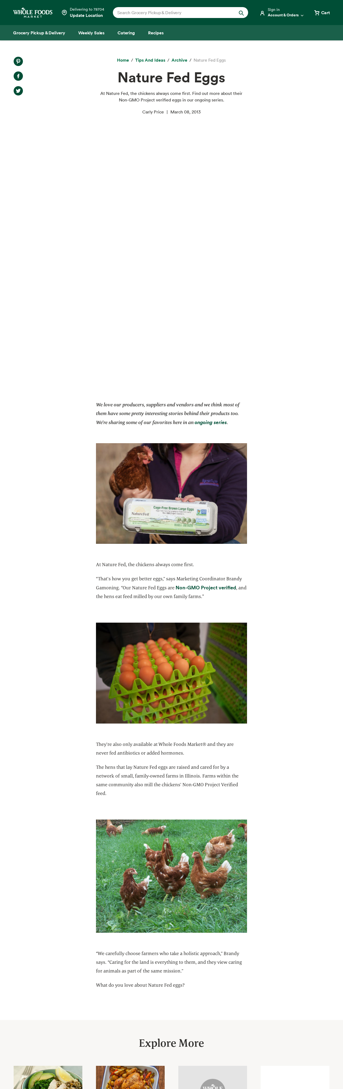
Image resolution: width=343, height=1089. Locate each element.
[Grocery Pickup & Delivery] (39, 32)
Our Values (175, 977)
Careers (172, 1007)
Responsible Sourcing (110, 968)
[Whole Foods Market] (32, 13)
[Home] (123, 60)
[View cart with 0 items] (322, 12)
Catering (22, 997)
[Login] (282, 12)
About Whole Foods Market (191, 968)
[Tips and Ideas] (150, 60)
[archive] (179, 60)
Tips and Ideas (28, 1037)
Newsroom (174, 1016)
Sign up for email (299, 1024)
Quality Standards (107, 977)
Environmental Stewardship (116, 997)
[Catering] (126, 32)
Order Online (27, 1046)
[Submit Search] (241, 12)
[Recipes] (156, 32)
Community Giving (108, 987)
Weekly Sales (27, 987)
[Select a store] (82, 13)
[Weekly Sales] (91, 32)
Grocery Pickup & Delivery (40, 968)
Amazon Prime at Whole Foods (44, 1007)
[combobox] (174, 12)
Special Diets (27, 1027)
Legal (293, 1070)
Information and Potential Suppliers (199, 997)
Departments (177, 987)
